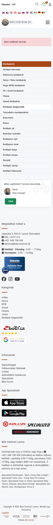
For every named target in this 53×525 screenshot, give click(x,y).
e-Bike (5, 297)
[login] (49, 4)
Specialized (7, 378)
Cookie (5, 371)
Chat (10, 201)
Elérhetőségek (9, 365)
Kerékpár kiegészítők (12, 317)
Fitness (5, 311)
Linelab (31, 520)
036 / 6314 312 (12, 237)
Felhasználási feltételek (13, 368)
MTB (4, 304)
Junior (5, 314)
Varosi (5, 301)
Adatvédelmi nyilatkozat (14, 375)
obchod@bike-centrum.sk (17, 244)
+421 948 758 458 (13, 240)
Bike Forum (7, 381)
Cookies (5, 513)
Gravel (5, 307)
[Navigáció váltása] (42, 22)
